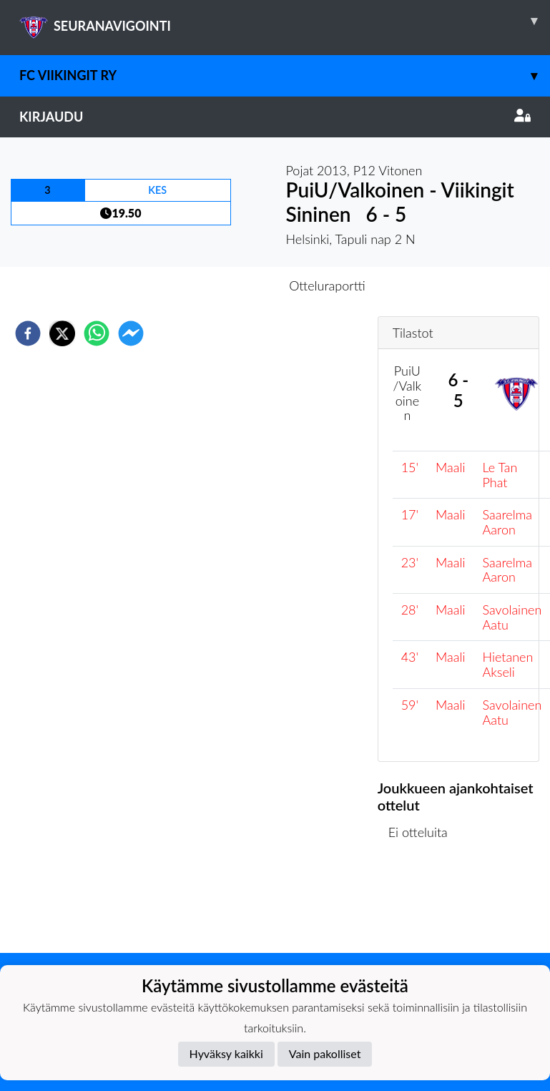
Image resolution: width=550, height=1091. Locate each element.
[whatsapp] (96, 333)
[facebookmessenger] (131, 333)
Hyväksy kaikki (226, 1053)
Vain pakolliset (325, 1053)
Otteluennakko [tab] (225, 285)
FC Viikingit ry (284, 75)
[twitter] (62, 333)
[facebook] (28, 333)
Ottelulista (424, 904)
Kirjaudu (275, 116)
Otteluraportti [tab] (327, 285)
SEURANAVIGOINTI (284, 20)
